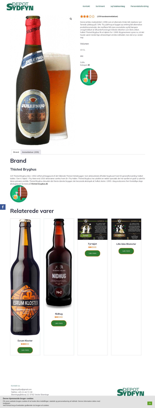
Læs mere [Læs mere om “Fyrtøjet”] (92, 253)
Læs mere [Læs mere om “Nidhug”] (59, 323)
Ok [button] (150, 403)
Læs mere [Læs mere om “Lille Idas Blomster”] (126, 251)
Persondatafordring (139, 6)
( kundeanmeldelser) (107, 16)
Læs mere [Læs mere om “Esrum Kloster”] (25, 350)
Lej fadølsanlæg (118, 6)
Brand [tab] (16, 152)
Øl (89, 65)
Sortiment (100, 6)
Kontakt (86, 6)
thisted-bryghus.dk (39, 184)
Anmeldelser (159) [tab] (30, 152)
